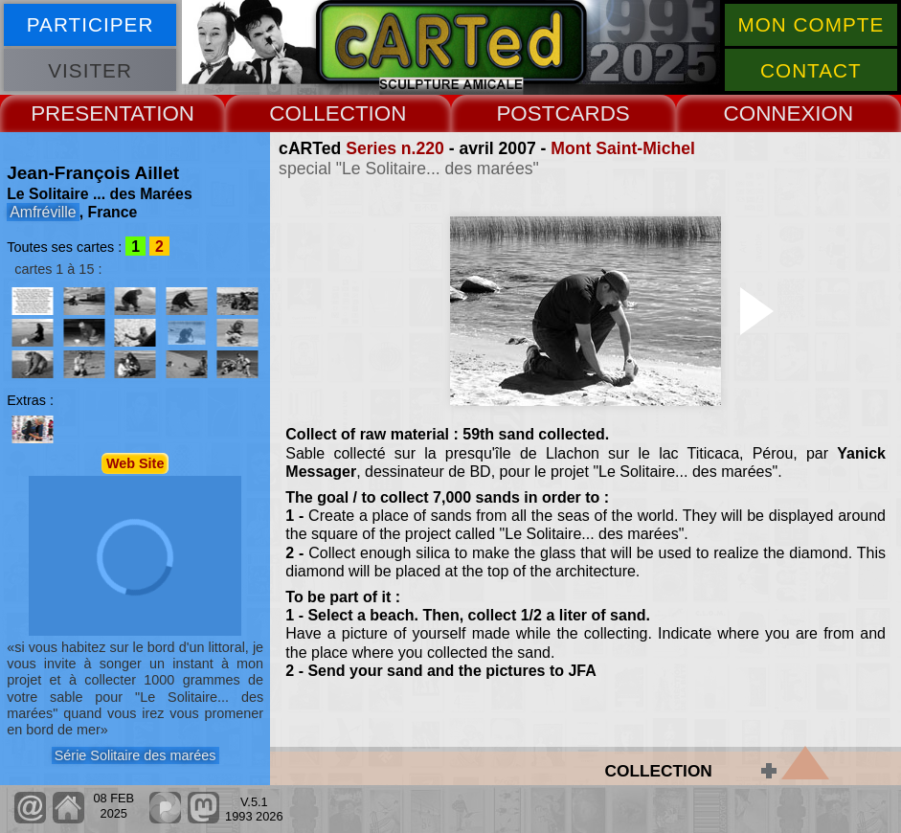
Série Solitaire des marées (135, 755)
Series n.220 (395, 148)
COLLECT (318, 113)
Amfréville (43, 212)
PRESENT (80, 113)
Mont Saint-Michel (623, 148)
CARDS (591, 113)
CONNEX (770, 113)
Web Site (135, 463)
